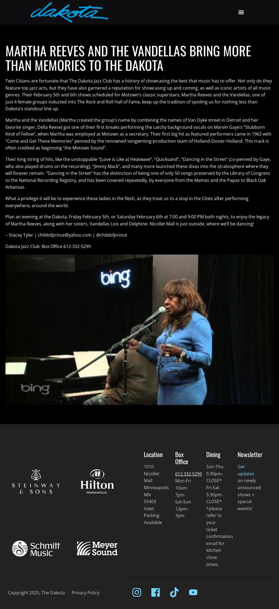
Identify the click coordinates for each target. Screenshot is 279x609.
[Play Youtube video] (139, 330)
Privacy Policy (85, 593)
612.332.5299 (188, 474)
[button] (241, 12)
